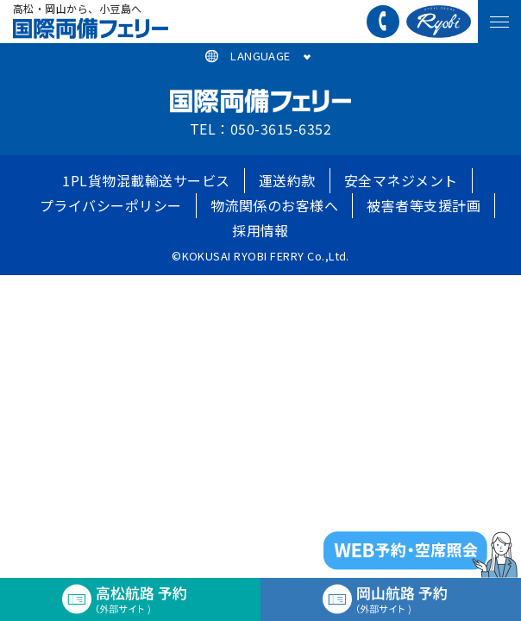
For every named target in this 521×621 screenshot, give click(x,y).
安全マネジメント (401, 180)
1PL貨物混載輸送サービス (145, 180)
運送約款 (287, 180)
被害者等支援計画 (423, 205)
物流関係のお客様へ (274, 205)
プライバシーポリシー (111, 205)
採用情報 (260, 230)
